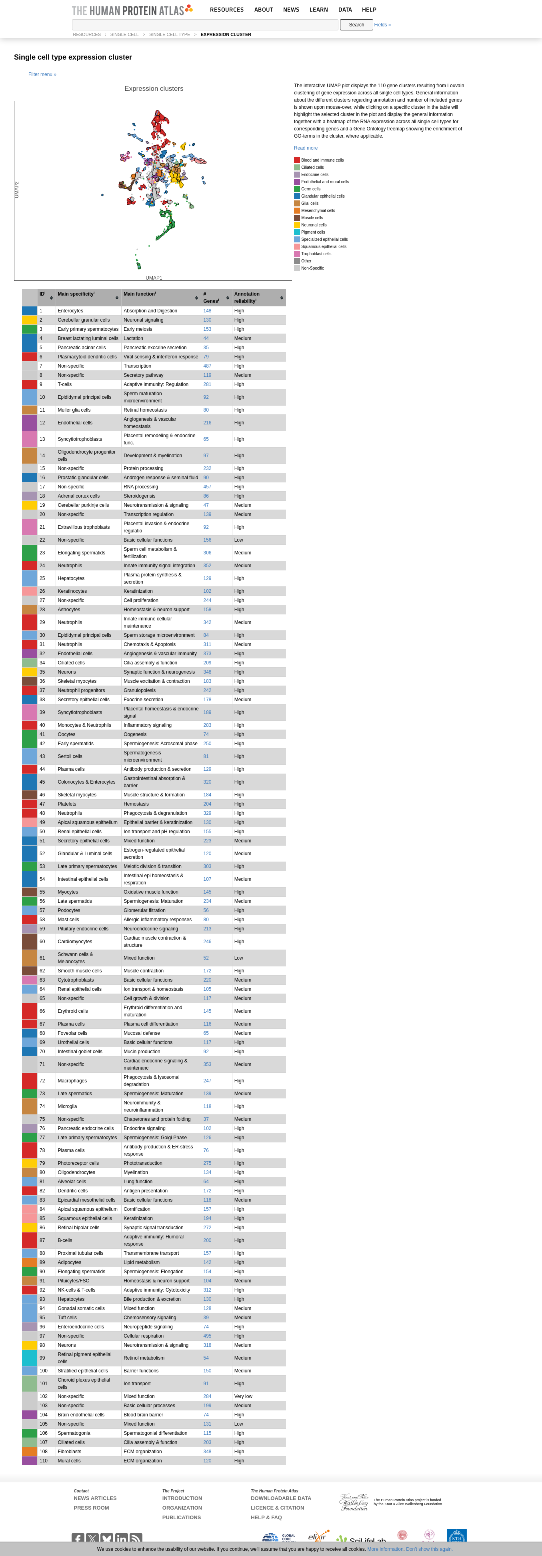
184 (207, 795)
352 (207, 565)
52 (205, 958)
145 (207, 892)
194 (207, 1218)
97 (205, 455)
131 (207, 1424)
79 (205, 357)
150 (207, 1371)
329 (207, 813)
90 (205, 477)
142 (207, 1262)
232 (207, 468)
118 (207, 1106)
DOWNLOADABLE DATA (281, 1498)
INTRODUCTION (182, 1498)
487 (207, 366)
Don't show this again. (429, 1549)
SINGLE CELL (124, 34)
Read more (306, 148)
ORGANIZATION (182, 1508)
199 (207, 1405)
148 (207, 311)
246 (207, 941)
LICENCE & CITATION (277, 1508)
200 (207, 1240)
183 (207, 681)
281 (207, 384)
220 (207, 980)
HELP (369, 9)
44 (205, 338)
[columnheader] (47, 297)
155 (207, 831)
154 (207, 1271)
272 (207, 1227)
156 (207, 540)
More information (386, 1549)
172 (207, 971)
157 (207, 1209)
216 (207, 423)
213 (207, 929)
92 (205, 397)
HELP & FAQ (266, 1517)
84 (205, 635)
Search (356, 25)
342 (207, 622)
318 (207, 1345)
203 (207, 1442)
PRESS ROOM (91, 1508)
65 (205, 439)
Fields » (382, 25)
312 (207, 1290)
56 (205, 910)
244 (207, 600)
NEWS (291, 9)
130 (207, 320)
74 (205, 734)
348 (207, 672)
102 (207, 591)
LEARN (319, 9)
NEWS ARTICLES (95, 1498)
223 (207, 841)
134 (207, 1172)
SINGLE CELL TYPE (169, 34)
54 (205, 1358)
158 (207, 609)
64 (205, 1181)
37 (205, 1119)
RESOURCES (227, 9)
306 (207, 553)
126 (207, 1137)
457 (207, 487)
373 (207, 653)
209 (207, 663)
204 (207, 804)
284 (207, 1396)
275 (207, 1163)
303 (207, 866)
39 (205, 1317)
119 (207, 375)
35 (205, 347)
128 (207, 1308)
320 (207, 782)
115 (207, 1433)
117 (207, 998)
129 (207, 578)
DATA (345, 9)
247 (207, 1081)
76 (205, 1150)
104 (207, 1281)
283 (207, 725)
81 (205, 756)
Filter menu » (42, 74)
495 (207, 1336)
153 (207, 329)
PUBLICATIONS (181, 1517)
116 (207, 1024)
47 (205, 505)
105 (207, 989)
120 (207, 853)
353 (207, 1064)
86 (205, 496)
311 (207, 644)
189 (207, 712)
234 (207, 901)
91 (205, 1383)
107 (207, 879)
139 (207, 514)
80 (205, 410)
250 (207, 743)
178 (207, 699)
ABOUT (263, 9)
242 (207, 690)
